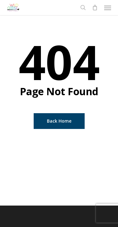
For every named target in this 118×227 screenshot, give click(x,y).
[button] (107, 7)
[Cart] (95, 7)
